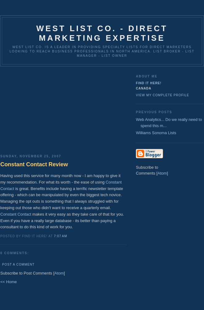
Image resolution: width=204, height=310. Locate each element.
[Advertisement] (63, 108)
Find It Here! (148, 83)
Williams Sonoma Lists (156, 132)
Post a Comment (18, 264)
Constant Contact (15, 214)
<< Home (8, 281)
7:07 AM (60, 236)
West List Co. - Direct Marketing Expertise (102, 33)
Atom (59, 273)
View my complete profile (162, 95)
